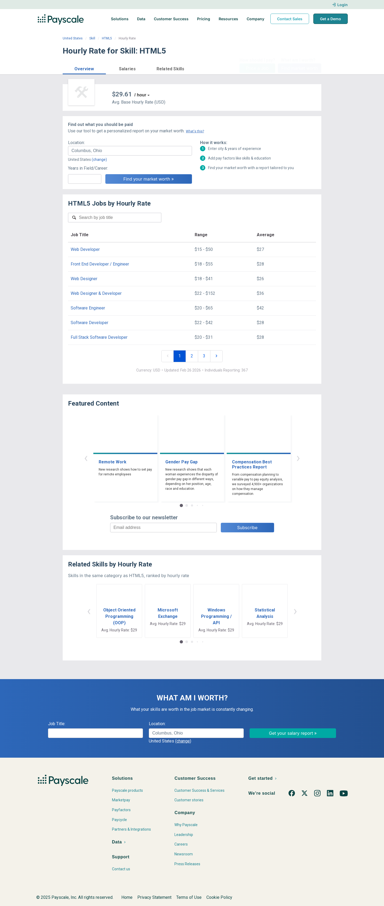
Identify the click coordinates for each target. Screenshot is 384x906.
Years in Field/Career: (88, 168)
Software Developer (89, 322)
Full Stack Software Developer (99, 337)
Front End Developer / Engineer (100, 264)
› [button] (298, 457)
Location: (76, 142)
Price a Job (257, 68)
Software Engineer (88, 308)
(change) (99, 159)
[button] (84, 68)
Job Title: (56, 723)
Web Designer (84, 278)
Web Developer (85, 249)
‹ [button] (86, 457)
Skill (92, 38)
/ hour (140, 95)
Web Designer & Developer (96, 293)
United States (73, 38)
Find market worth (299, 68)
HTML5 (107, 38)
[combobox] (130, 151)
